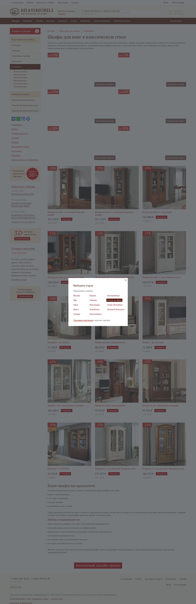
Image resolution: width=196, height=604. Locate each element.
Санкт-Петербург (115, 305)
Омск (75, 305)
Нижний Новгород (115, 309)
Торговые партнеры (83, 320)
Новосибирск (96, 314)
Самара (76, 314)
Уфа (75, 300)
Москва (76, 295)
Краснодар (95, 305)
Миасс (76, 309)
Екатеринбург (113, 295)
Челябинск (94, 309)
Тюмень (93, 300)
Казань (93, 295)
